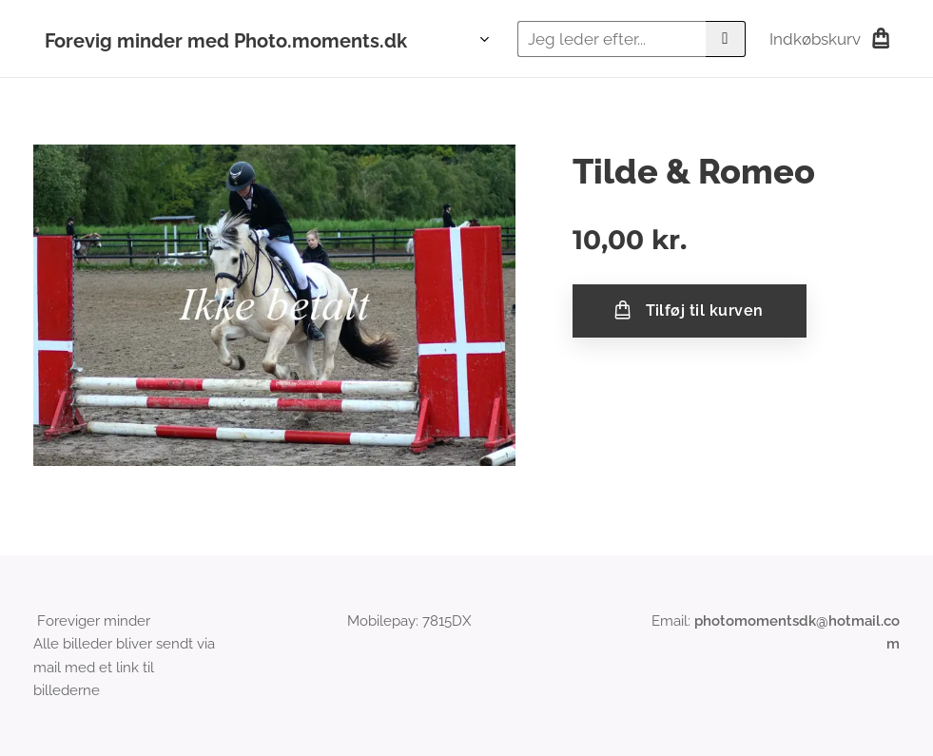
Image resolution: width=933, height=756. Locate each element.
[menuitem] (478, 39)
